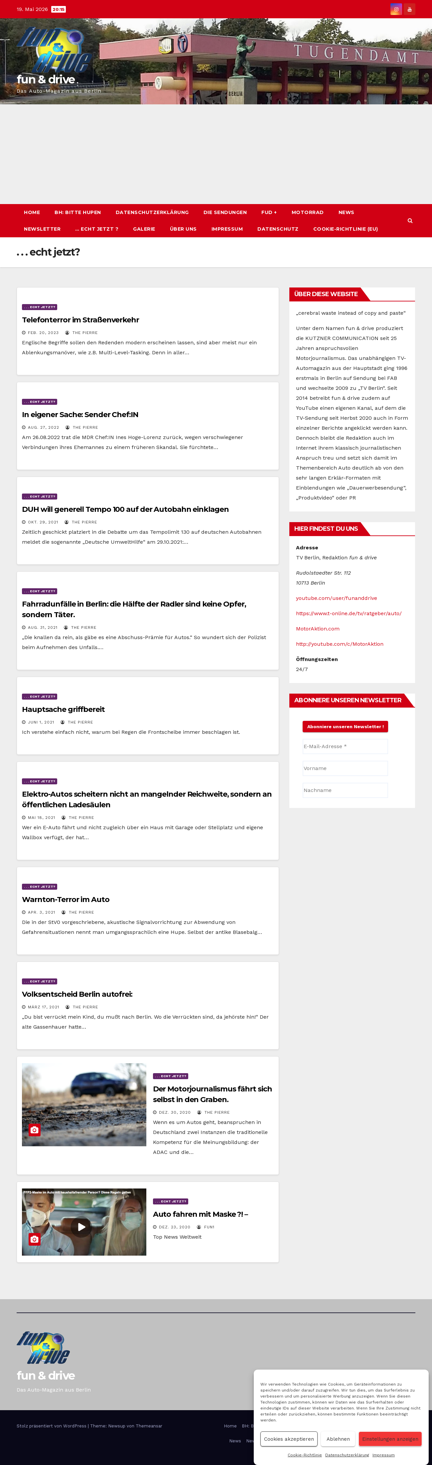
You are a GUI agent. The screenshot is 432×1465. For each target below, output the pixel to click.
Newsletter (42, 229)
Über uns (183, 229)
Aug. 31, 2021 (43, 627)
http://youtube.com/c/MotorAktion (339, 644)
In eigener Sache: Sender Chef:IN (80, 414)
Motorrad (308, 212)
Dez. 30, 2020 (175, 1112)
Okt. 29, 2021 (43, 522)
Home (32, 212)
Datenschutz (278, 229)
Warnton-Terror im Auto (65, 899)
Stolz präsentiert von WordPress (52, 1425)
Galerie (144, 229)
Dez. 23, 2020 (175, 1227)
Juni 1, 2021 (41, 722)
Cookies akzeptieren (289, 1439)
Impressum (383, 1455)
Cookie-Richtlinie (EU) (345, 229)
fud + (269, 212)
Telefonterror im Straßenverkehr (80, 319)
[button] (410, 220)
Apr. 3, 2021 (41, 912)
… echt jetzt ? (96, 229)
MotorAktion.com (318, 628)
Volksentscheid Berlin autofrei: (77, 994)
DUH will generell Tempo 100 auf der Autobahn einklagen (125, 509)
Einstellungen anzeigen (390, 1439)
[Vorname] (345, 768)
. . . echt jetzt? (39, 307)
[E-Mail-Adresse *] (345, 746)
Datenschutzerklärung (347, 1455)
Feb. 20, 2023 (43, 332)
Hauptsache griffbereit (63, 709)
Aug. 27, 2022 (43, 427)
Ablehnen (338, 1439)
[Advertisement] (216, 154)
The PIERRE (81, 332)
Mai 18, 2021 (41, 817)
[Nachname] (345, 790)
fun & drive (45, 79)
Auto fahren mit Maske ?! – (200, 1214)
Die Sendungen (225, 212)
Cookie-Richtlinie (305, 1455)
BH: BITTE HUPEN (78, 212)
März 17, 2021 (43, 1007)
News (347, 212)
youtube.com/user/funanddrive (336, 598)
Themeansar (149, 1425)
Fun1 (206, 1227)
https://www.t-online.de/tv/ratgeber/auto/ (349, 613)
